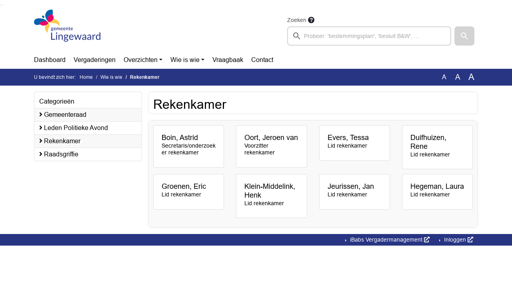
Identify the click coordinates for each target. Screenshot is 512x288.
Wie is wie (185, 59)
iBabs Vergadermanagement (389, 239)
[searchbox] (369, 36)
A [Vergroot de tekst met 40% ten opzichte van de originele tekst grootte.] (471, 77)
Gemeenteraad (62, 114)
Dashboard (50, 59)
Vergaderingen (95, 59)
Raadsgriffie (58, 154)
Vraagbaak (227, 59)
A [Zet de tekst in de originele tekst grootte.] (444, 77)
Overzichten (141, 59)
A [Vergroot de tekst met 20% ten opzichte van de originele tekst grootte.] (457, 77)
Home (86, 77)
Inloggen (457, 239)
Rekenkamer (59, 141)
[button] (464, 36)
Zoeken (296, 20)
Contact (262, 59)
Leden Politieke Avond (73, 127)
